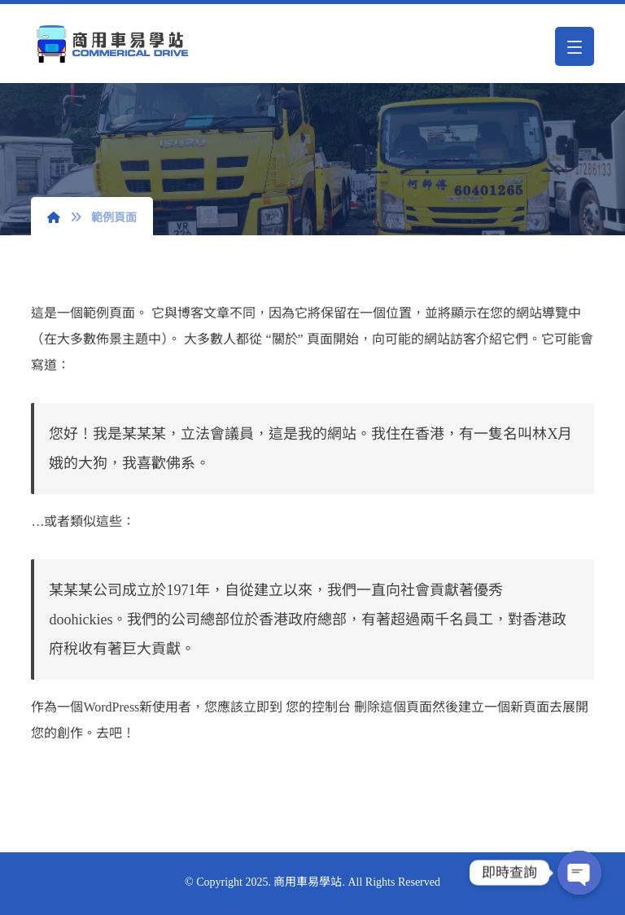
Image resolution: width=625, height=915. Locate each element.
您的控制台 (318, 707)
